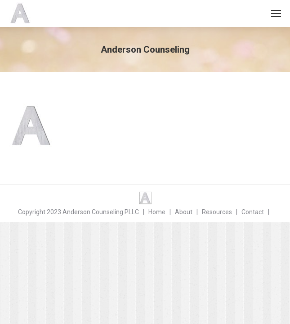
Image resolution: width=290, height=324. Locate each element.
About (183, 212)
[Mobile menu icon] (276, 13)
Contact (252, 212)
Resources (217, 212)
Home (156, 212)
